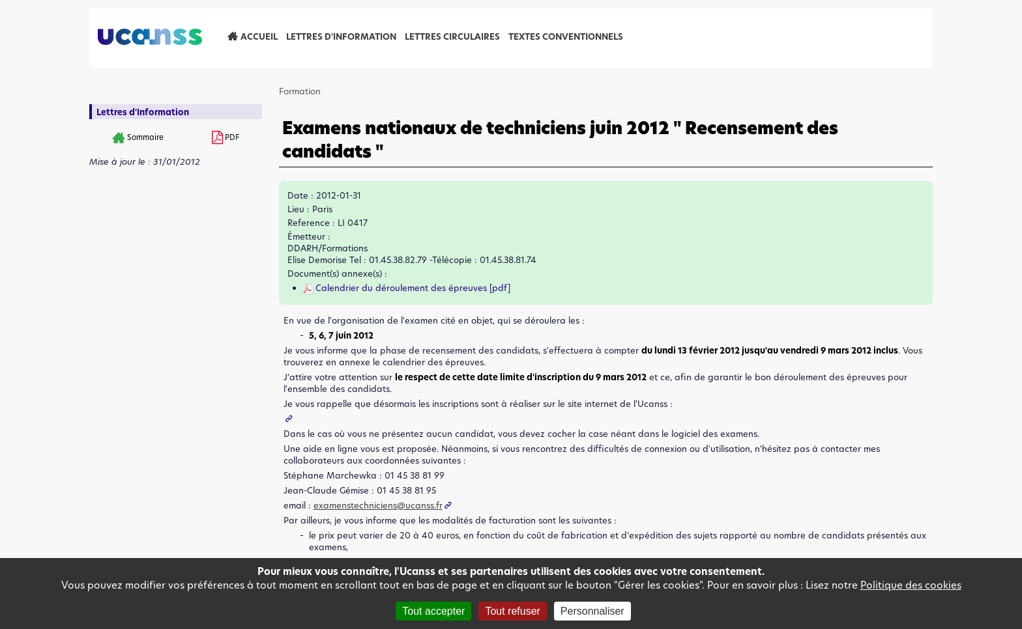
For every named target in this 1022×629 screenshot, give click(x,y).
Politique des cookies (910, 585)
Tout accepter (433, 611)
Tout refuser (512, 611)
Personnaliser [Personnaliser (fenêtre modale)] (592, 611)
